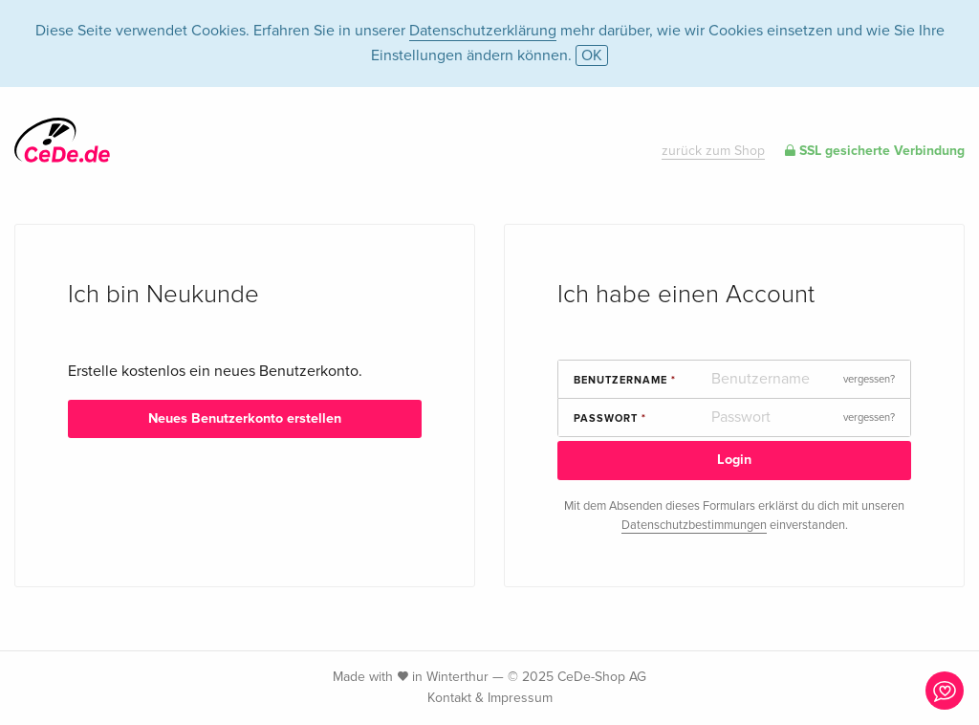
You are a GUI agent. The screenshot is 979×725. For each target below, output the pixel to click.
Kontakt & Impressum (490, 698)
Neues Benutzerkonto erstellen (244, 418)
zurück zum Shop (713, 151)
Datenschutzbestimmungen (694, 525)
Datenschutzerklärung (482, 30)
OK (591, 55)
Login (734, 459)
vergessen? (869, 379)
